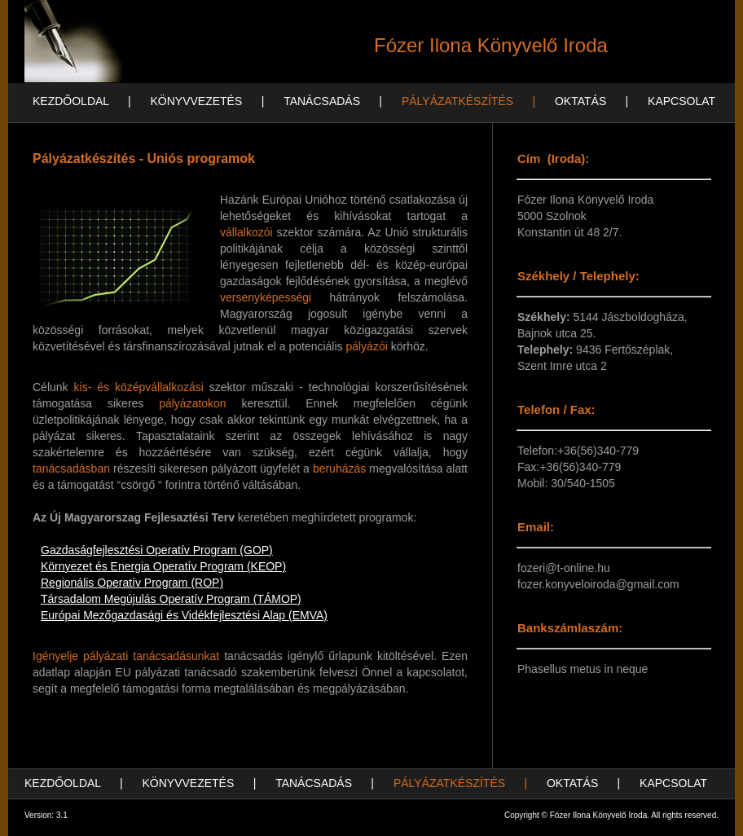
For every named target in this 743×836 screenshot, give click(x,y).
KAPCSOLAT (681, 101)
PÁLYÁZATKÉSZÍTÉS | (468, 101)
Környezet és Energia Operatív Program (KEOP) (163, 566)
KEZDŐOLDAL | (82, 101)
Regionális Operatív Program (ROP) (132, 582)
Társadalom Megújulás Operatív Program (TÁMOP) (171, 598)
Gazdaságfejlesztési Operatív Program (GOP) (157, 550)
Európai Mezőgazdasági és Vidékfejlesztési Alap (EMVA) (184, 615)
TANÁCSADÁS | (333, 101)
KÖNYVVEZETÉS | (207, 101)
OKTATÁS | (591, 101)
